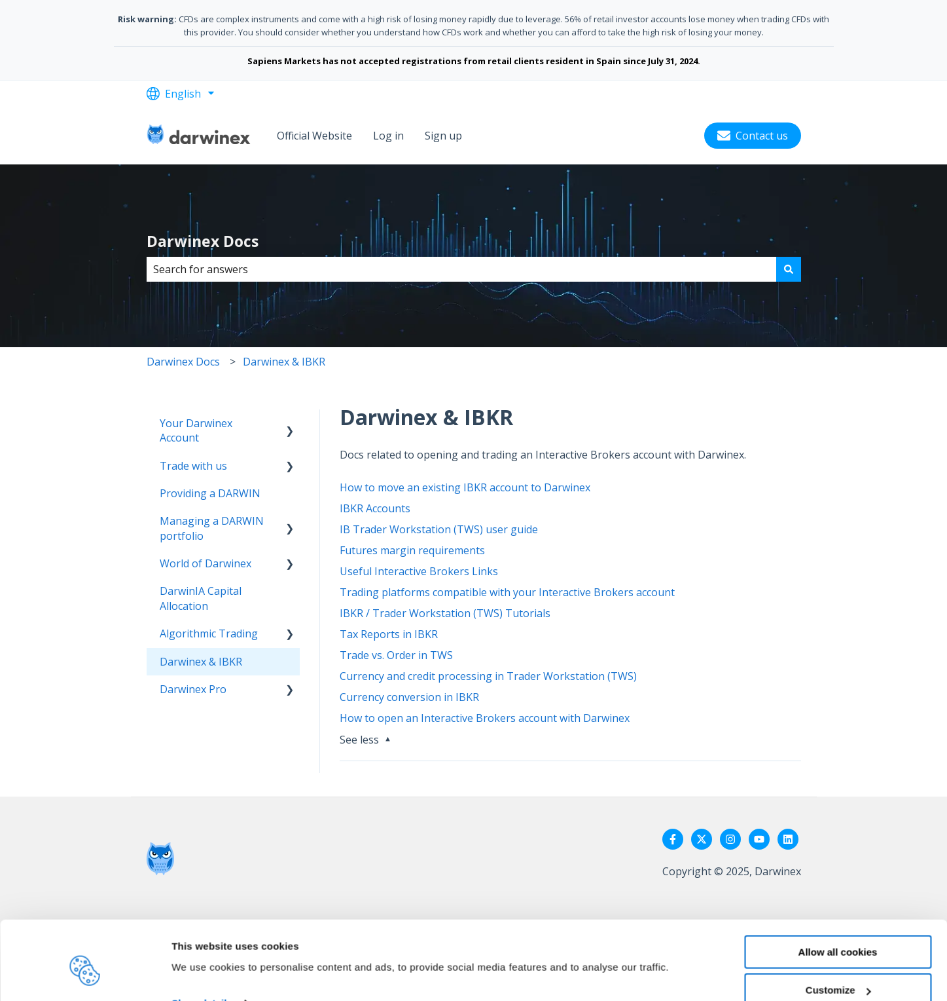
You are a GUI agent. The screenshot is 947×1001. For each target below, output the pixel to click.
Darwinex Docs (203, 241)
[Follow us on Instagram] (730, 839)
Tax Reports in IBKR (389, 634)
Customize (838, 929)
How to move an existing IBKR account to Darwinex (465, 487)
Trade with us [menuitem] (193, 466)
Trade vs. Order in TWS (396, 655)
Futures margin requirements (412, 550)
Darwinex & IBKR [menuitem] (201, 661)
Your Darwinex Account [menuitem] (196, 430)
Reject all (837, 968)
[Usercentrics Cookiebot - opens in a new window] (84, 975)
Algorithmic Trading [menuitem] (209, 633)
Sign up (443, 135)
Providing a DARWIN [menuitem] (210, 493)
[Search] (788, 269)
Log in (388, 135)
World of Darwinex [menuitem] (205, 563)
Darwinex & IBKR (284, 361)
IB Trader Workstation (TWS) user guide (439, 529)
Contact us (752, 135)
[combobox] (461, 269)
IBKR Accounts (375, 508)
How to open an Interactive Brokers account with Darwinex (485, 718)
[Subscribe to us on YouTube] (759, 839)
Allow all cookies (838, 891)
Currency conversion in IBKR (409, 697)
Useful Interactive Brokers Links (419, 571)
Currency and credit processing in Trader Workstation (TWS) (488, 676)
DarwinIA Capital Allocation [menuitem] (200, 598)
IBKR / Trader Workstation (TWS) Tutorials (445, 613)
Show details (201, 943)
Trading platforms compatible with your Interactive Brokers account (507, 592)
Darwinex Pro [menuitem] (193, 689)
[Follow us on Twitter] (701, 839)
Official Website (314, 135)
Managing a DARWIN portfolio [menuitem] (212, 528)
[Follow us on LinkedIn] (787, 839)
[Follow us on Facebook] (672, 839)
